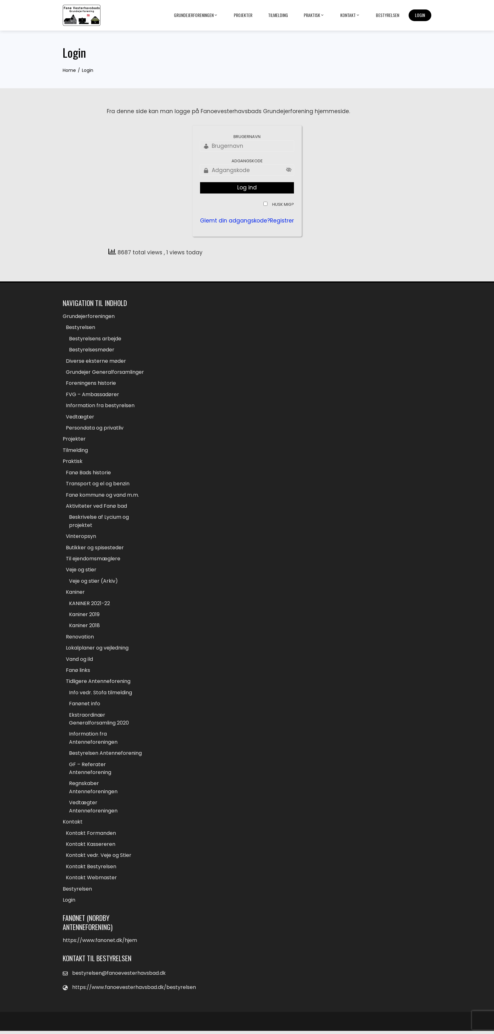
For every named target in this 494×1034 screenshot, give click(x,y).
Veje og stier (81, 571)
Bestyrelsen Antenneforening (105, 755)
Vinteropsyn (81, 537)
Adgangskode (247, 161)
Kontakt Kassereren (90, 847)
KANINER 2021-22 (89, 604)
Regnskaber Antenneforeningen (93, 790)
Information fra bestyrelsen (100, 406)
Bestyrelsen (387, 15)
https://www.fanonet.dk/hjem (100, 943)
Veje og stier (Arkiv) (93, 582)
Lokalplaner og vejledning (97, 649)
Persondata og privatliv (94, 428)
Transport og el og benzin (97, 484)
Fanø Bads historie (88, 473)
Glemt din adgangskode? (235, 220)
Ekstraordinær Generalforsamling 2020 (99, 721)
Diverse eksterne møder (96, 361)
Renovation (80, 638)
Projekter (243, 15)
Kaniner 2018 (84, 627)
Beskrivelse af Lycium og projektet (99, 522)
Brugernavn (247, 137)
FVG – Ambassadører (92, 394)
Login (420, 15)
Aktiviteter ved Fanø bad (96, 507)
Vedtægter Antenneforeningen (93, 809)
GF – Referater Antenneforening (90, 770)
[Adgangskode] (247, 170)
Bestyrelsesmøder (91, 350)
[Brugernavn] (247, 146)
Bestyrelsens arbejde (95, 338)
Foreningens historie (91, 383)
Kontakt (350, 15)
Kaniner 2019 (84, 616)
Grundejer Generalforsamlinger (105, 372)
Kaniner (75, 593)
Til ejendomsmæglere (93, 559)
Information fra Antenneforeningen (93, 740)
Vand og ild (79, 660)
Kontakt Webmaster (91, 880)
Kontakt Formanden (91, 836)
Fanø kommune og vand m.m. (102, 496)
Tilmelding (278, 15)
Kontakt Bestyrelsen (91, 869)
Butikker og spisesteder (95, 548)
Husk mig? (283, 204)
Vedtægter (80, 417)
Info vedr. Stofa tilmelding (100, 694)
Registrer (282, 220)
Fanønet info (84, 705)
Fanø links (78, 672)
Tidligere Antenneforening (98, 683)
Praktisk (314, 15)
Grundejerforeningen (196, 15)
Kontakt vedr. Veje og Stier (98, 858)
